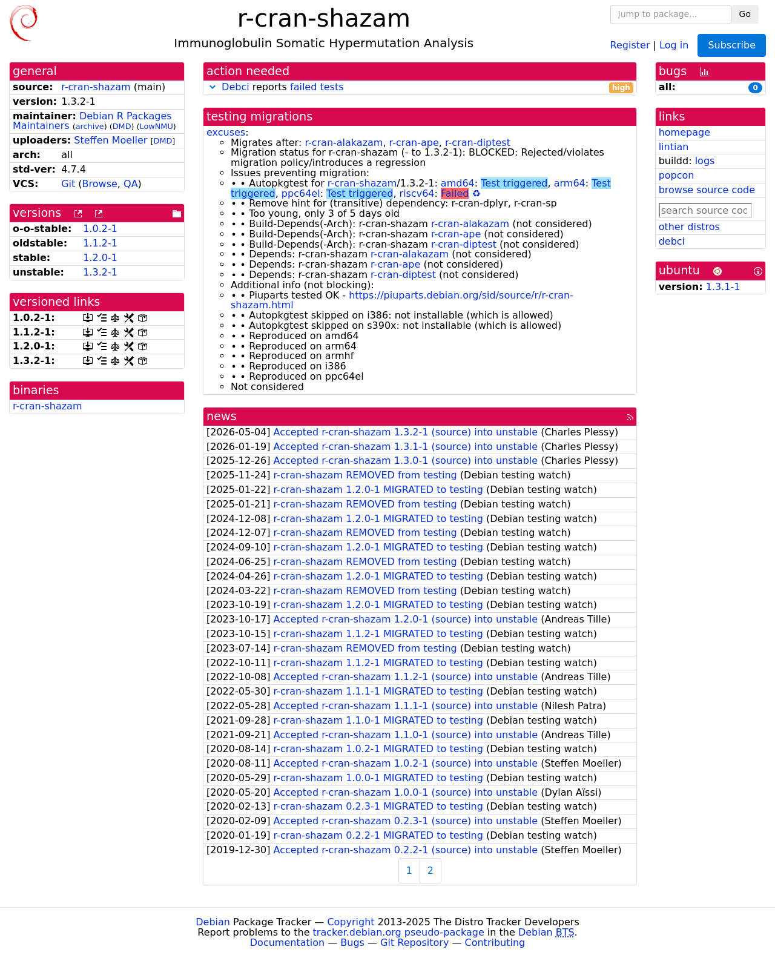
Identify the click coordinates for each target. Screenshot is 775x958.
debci (672, 241)
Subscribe (732, 45)
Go (745, 14)
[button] (212, 87)
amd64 (458, 183)
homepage (684, 132)
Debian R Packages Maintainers (92, 121)
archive (90, 126)
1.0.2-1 (100, 228)
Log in (673, 44)
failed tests (316, 87)
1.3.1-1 (723, 286)
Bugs (352, 942)
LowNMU (156, 126)
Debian (213, 922)
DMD (122, 126)
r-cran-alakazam (344, 142)
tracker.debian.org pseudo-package (398, 932)
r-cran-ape (414, 142)
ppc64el (301, 193)
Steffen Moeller (110, 140)
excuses (225, 132)
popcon (676, 175)
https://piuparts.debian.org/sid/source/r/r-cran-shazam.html (402, 300)
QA (131, 184)
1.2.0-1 (100, 257)
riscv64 (417, 193)
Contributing (495, 942)
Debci (235, 87)
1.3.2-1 (100, 272)
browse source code (707, 190)
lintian (674, 147)
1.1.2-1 (100, 243)
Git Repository (414, 942)
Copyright (350, 922)
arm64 (569, 183)
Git (68, 184)
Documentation (287, 942)
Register (630, 44)
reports (419, 87)
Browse (99, 184)
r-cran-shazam (96, 87)
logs (705, 161)
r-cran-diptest (477, 142)
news (221, 416)
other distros (689, 227)
